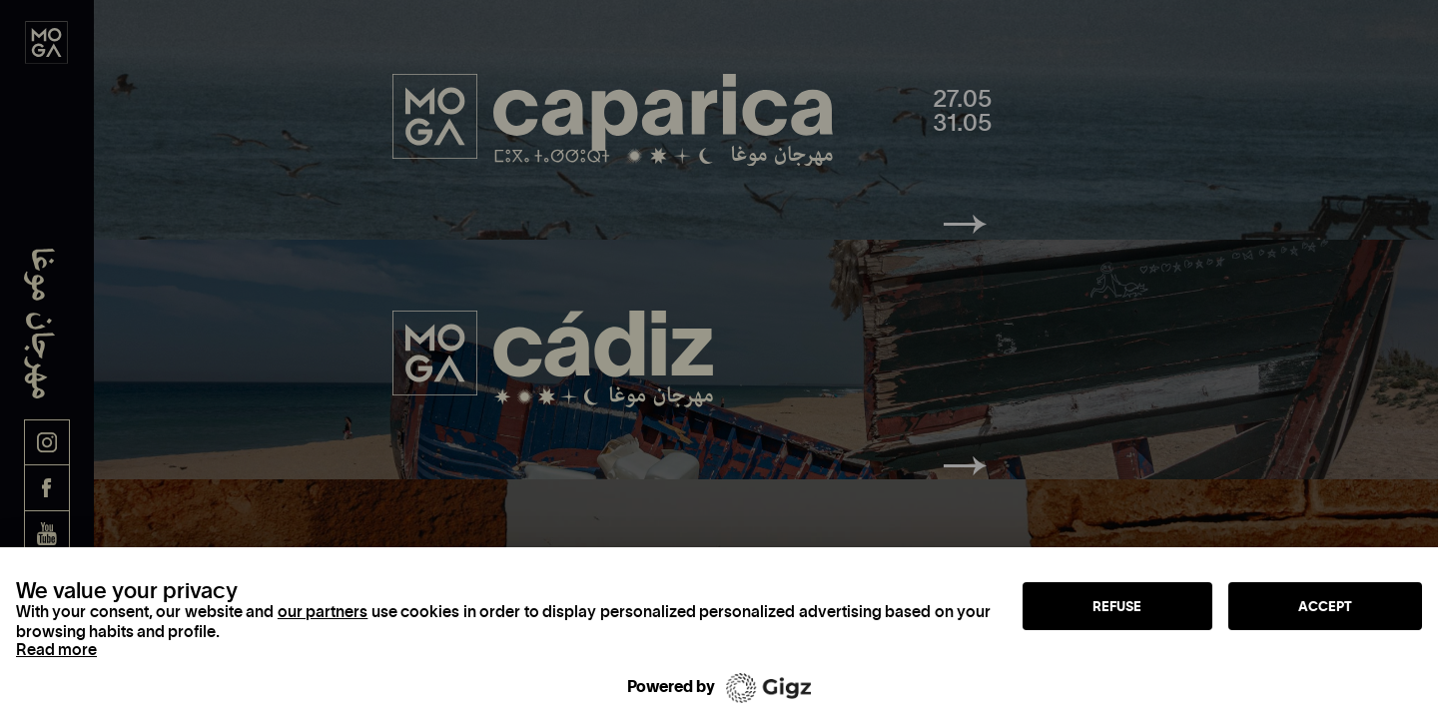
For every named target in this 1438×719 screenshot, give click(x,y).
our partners (322, 611)
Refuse (1116, 606)
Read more (56, 649)
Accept (1325, 606)
